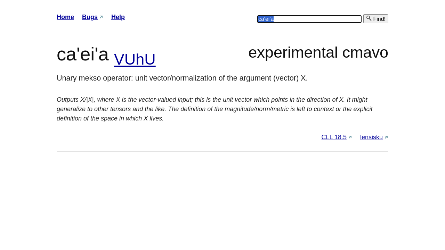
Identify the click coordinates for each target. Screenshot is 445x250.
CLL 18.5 (334, 137)
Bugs (90, 17)
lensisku (371, 137)
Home (65, 17)
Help (118, 17)
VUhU (135, 59)
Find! (376, 18)
